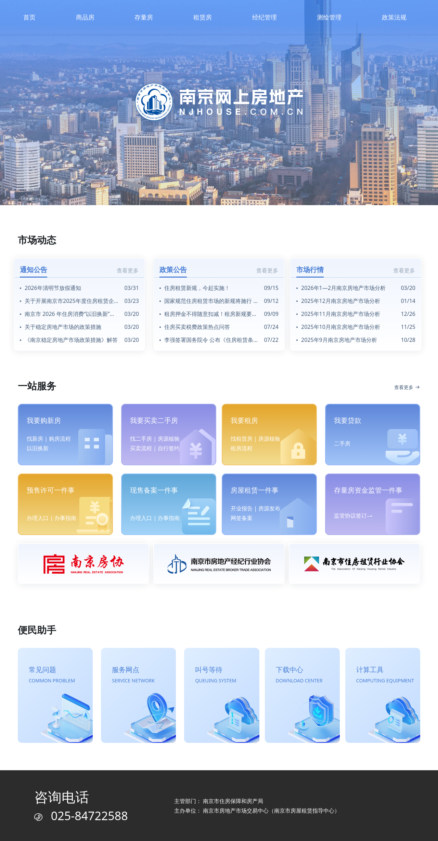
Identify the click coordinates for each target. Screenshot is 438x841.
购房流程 (60, 438)
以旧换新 (38, 448)
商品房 (85, 17)
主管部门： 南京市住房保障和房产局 (218, 801)
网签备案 (242, 518)
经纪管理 (264, 17)
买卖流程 (141, 448)
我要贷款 (347, 420)
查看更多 (128, 270)
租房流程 (242, 448)
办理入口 (38, 518)
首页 (29, 17)
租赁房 (202, 17)
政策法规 (394, 17)
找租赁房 (242, 438)
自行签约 (169, 448)
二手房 (342, 443)
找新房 (35, 438)
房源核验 (169, 438)
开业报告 (242, 508)
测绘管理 (329, 17)
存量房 (143, 17)
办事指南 (65, 518)
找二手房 (141, 438)
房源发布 (269, 508)
